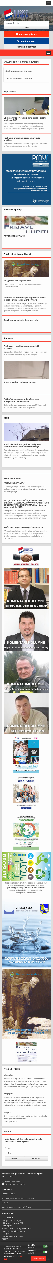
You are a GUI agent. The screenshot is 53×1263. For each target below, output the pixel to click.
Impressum (7, 1189)
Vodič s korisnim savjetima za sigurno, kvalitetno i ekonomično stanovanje (22, 445)
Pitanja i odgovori (26, 41)
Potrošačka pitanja (12, 209)
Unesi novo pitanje (26, 34)
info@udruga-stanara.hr (15, 1184)
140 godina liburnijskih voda (17, 280)
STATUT (5, 1203)
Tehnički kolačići (31, 1246)
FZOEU (5, 1239)
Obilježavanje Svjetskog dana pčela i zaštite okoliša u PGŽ (24, 118)
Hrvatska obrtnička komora (13, 1231)
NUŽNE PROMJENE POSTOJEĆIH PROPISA (22, 527)
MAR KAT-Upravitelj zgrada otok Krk (17, 1228)
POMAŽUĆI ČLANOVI (29, 62)
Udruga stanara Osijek (11, 1220)
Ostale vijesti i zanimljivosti (16, 254)
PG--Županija (7, 1217)
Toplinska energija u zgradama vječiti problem (21, 139)
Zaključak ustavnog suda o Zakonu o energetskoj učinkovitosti (21, 400)
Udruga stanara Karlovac (12, 1236)
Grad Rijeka (7, 1225)
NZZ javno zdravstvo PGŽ (12, 1223)
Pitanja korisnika (11, 1068)
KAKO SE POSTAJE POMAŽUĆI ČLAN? (16, 1207)
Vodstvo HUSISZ (8, 1194)
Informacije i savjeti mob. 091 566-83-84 (18, 1198)
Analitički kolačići (32, 1251)
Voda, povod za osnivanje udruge (19, 382)
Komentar (8, 338)
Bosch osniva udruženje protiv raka (20, 320)
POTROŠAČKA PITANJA (14, 236)
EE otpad (6, 1233)
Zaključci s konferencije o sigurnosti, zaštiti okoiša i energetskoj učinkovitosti (24, 298)
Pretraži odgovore (26, 46)
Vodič (6, 417)
